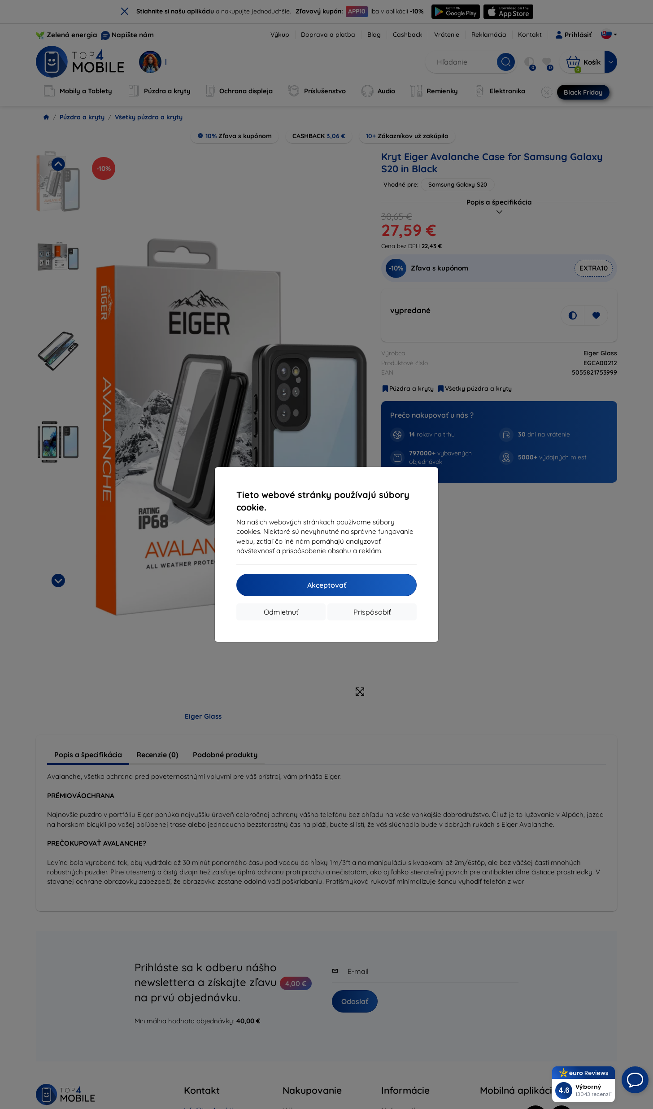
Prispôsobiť (372, 611)
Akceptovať (326, 585)
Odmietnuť (281, 611)
